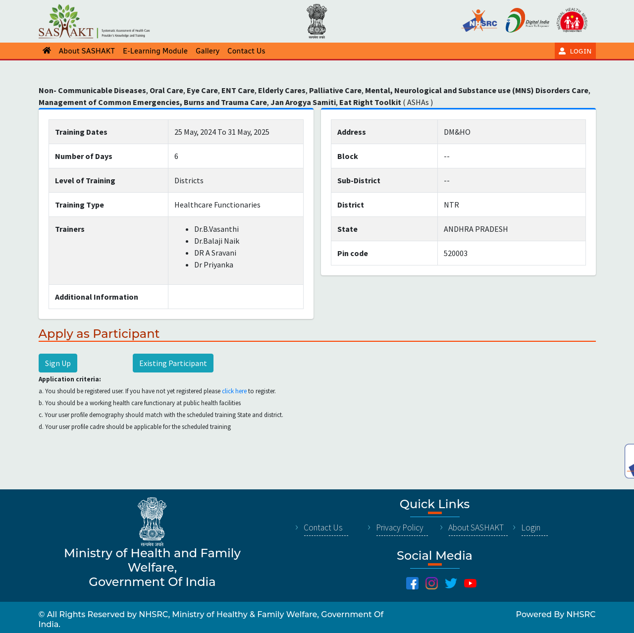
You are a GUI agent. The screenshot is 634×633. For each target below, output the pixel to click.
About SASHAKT (476, 527)
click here (234, 391)
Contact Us (323, 527)
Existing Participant (173, 363)
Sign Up (58, 363)
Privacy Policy (399, 527)
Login (530, 527)
